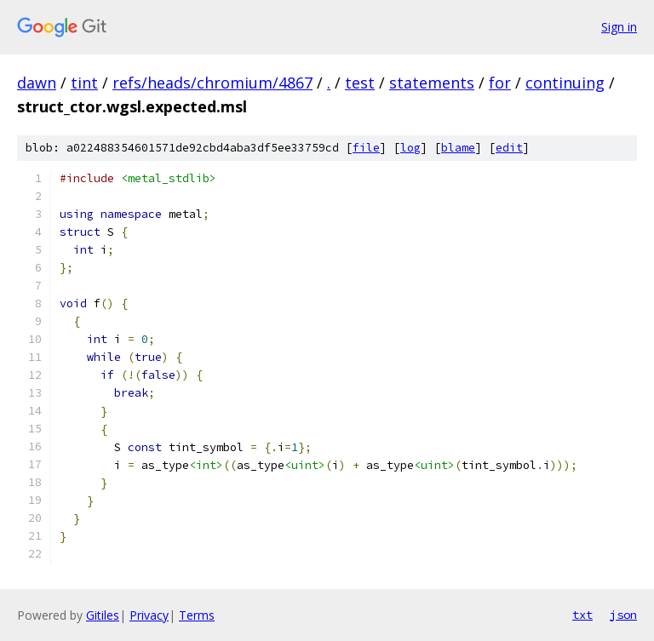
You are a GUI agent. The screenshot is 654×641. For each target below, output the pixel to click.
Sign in (619, 27)
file (366, 147)
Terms (197, 615)
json (623, 614)
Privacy (149, 615)
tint (84, 82)
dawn (36, 82)
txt (582, 614)
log (410, 147)
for (500, 82)
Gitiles (102, 615)
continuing (565, 82)
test (360, 82)
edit (509, 147)
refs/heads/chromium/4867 (212, 82)
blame (458, 147)
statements (431, 82)
